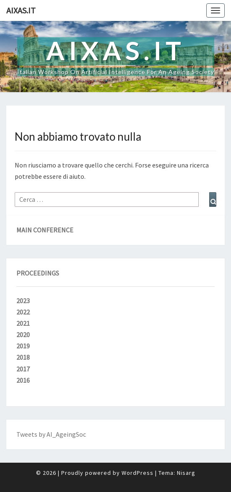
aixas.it (21, 10)
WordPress (137, 473)
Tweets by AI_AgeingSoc (51, 434)
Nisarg (186, 473)
